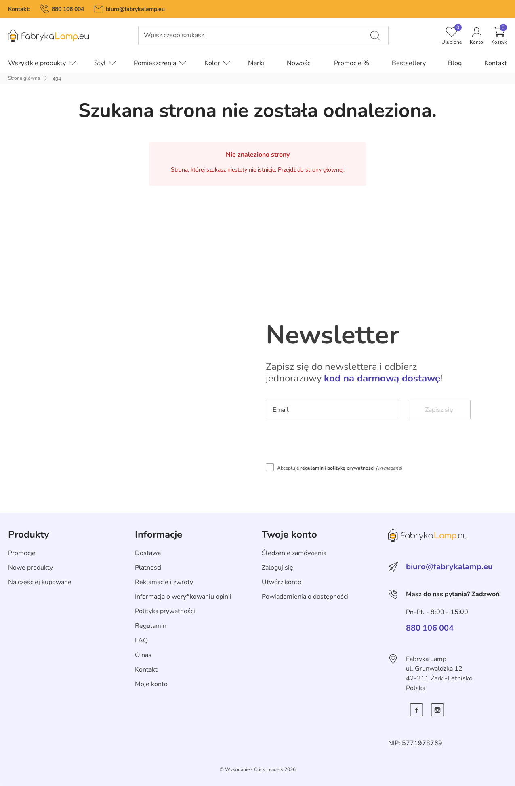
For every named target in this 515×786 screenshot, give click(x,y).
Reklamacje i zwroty (164, 582)
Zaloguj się (277, 567)
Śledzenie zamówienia (294, 553)
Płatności (148, 567)
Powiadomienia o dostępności (305, 596)
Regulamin (150, 625)
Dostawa (148, 553)
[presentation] (327, 443)
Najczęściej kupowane (39, 582)
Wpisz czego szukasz (174, 35)
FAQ (141, 640)
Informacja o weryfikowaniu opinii (183, 596)
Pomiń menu (18, 41)
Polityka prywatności (165, 611)
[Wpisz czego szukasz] (375, 35)
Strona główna (24, 78)
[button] (499, 35)
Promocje (22, 553)
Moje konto (151, 684)
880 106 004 (68, 9)
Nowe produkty (30, 567)
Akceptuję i (339, 468)
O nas (143, 654)
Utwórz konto (281, 582)
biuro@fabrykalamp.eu (135, 9)
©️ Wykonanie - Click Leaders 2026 (258, 769)
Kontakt (146, 669)
